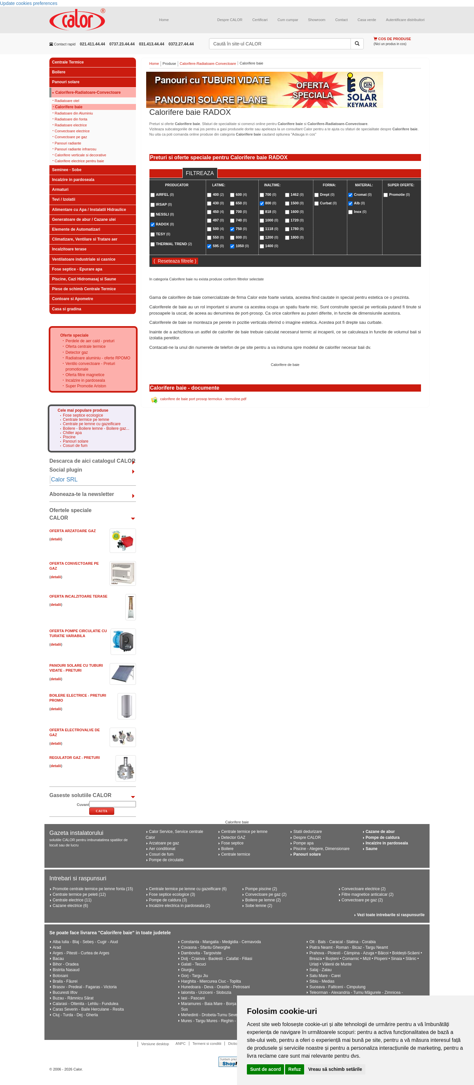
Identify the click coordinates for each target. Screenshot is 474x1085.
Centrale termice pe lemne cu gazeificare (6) (188, 889)
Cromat (363, 194)
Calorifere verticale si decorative (80, 155)
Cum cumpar (287, 20)
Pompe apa (303, 843)
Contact (341, 20)
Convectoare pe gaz (71, 137)
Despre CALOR (229, 20)
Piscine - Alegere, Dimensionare (321, 848)
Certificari (259, 20)
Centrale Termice (68, 62)
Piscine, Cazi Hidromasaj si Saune (84, 279)
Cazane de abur (380, 831)
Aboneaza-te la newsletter (81, 494)
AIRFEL (165, 194)
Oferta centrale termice (86, 346)
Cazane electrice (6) (70, 905)
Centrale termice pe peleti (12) (79, 894)
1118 (271, 229)
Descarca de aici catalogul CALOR (92, 461)
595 (218, 246)
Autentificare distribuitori (405, 20)
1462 (297, 194)
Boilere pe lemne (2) (263, 900)
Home (164, 20)
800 (241, 237)
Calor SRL (64, 479)
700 (241, 212)
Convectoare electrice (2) (364, 889)
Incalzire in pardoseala (73, 179)
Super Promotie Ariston (86, 386)
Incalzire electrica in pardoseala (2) (179, 905)
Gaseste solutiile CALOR (80, 795)
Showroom (317, 20)
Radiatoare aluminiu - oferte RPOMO (98, 358)
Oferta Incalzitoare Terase (78, 596)
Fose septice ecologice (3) (172, 894)
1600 (297, 212)
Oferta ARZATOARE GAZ (72, 531)
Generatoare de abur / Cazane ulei (84, 219)
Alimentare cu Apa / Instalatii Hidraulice (89, 209)
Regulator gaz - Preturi (74, 758)
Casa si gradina (66, 309)
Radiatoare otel (67, 101)
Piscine (69, 437)
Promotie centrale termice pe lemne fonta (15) (93, 889)
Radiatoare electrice (71, 125)
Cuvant (83, 805)
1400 (271, 246)
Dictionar (235, 1044)
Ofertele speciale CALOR (70, 514)
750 (241, 229)
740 (241, 220)
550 (218, 237)
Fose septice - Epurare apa (77, 269)
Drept (327, 194)
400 (218, 194)
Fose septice (232, 843)
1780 (297, 229)
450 (218, 212)
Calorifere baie (68, 107)
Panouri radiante (68, 143)
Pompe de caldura (383, 837)
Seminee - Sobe (66, 170)
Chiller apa (72, 433)
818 (270, 212)
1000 (271, 220)
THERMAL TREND (174, 244)
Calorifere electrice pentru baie (79, 161)
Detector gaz (77, 352)
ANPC (180, 1044)
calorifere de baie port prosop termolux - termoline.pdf (203, 399)
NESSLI (165, 214)
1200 (271, 237)
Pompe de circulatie (166, 860)
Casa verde (366, 20)
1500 (297, 203)
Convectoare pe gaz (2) (265, 894)
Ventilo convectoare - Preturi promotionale (90, 366)
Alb (359, 203)
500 (218, 229)
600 (241, 194)
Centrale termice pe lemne (86, 420)
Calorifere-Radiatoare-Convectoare (88, 92)
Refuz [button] (294, 1069)
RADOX (165, 224)
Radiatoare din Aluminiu (74, 113)
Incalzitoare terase (69, 249)
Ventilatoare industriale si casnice (84, 259)
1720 (297, 220)
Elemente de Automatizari (76, 229)
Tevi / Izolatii (63, 199)
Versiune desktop (155, 1044)
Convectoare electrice (72, 131)
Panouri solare (65, 82)
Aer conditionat (162, 848)
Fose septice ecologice (83, 415)
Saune (372, 848)
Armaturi (60, 189)
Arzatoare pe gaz (164, 843)
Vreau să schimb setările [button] (335, 1069)
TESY (163, 234)
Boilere (59, 72)
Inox (360, 212)
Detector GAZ (233, 837)
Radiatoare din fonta (71, 119)
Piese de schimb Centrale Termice (84, 289)
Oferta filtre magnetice (85, 375)
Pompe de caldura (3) (168, 900)
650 (241, 203)
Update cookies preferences (28, 3)
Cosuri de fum (75, 446)
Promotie (399, 194)
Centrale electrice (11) (72, 900)
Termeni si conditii (207, 1044)
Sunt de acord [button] (265, 1069)
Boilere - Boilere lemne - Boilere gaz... (96, 428)
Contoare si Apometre (72, 299)
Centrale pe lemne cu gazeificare (91, 424)
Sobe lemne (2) (258, 905)
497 (218, 220)
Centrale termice (235, 854)
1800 (297, 237)
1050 (242, 246)
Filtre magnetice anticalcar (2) (368, 894)
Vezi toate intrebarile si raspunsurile (391, 915)
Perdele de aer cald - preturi (90, 341)
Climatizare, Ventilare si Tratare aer (85, 239)
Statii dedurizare (307, 831)
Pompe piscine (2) (261, 889)
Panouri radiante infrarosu (75, 149)
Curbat (328, 203)
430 (218, 203)
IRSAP (164, 204)
